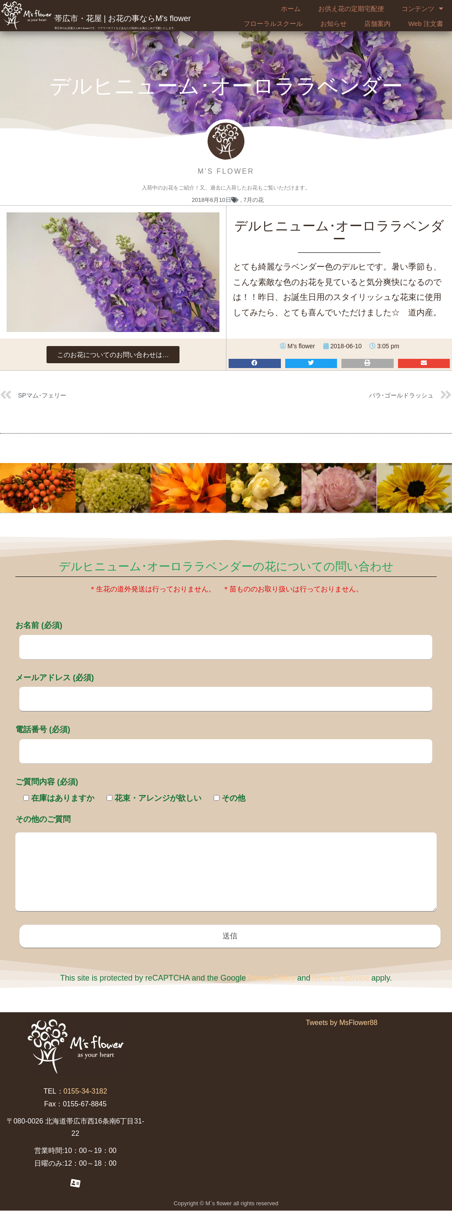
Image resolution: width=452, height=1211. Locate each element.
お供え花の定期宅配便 (351, 8)
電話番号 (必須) (223, 740)
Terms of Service (339, 978)
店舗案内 (377, 23)
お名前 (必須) (223, 636)
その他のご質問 (226, 864)
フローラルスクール (273, 23)
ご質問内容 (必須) (46, 781)
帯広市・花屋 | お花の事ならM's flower (122, 18)
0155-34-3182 (86, 1092)
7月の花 (254, 200)
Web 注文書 (425, 23)
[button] (113, 354)
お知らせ (333, 23)
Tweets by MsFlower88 (342, 1023)
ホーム (291, 8)
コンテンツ (422, 8)
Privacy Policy (270, 978)
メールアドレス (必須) (223, 688)
